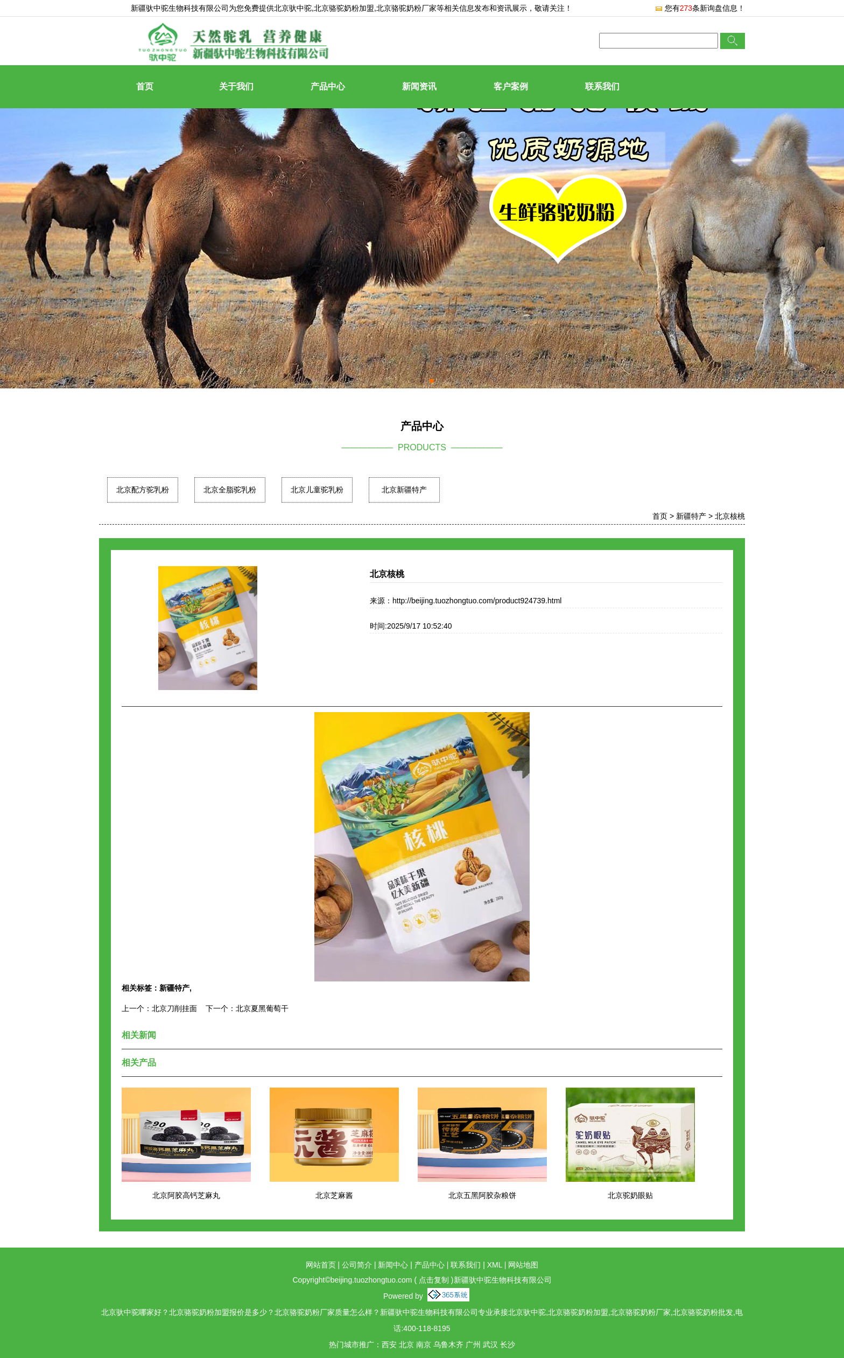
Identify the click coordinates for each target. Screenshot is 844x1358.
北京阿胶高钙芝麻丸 (186, 1195)
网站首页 (321, 1264)
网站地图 (523, 1264)
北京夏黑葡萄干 (262, 1008)
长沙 (507, 1344)
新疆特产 (691, 516)
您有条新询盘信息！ (700, 8)
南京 (423, 1344)
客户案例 (511, 86)
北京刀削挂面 (174, 1008)
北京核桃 (730, 516)
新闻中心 (393, 1264)
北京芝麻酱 (334, 1195)
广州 (473, 1344)
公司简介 (357, 1264)
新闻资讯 (419, 86)
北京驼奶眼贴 (630, 1195)
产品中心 (328, 86)
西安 (389, 1344)
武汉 (490, 1344)
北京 (406, 1344)
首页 (144, 86)
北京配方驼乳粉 (142, 489)
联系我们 (602, 86)
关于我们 (236, 86)
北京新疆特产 (404, 489)
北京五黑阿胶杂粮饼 (482, 1195)
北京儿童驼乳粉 (317, 489)
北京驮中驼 (293, 8)
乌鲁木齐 (448, 1344)
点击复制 (434, 1280)
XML (494, 1264)
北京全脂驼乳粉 (229, 489)
